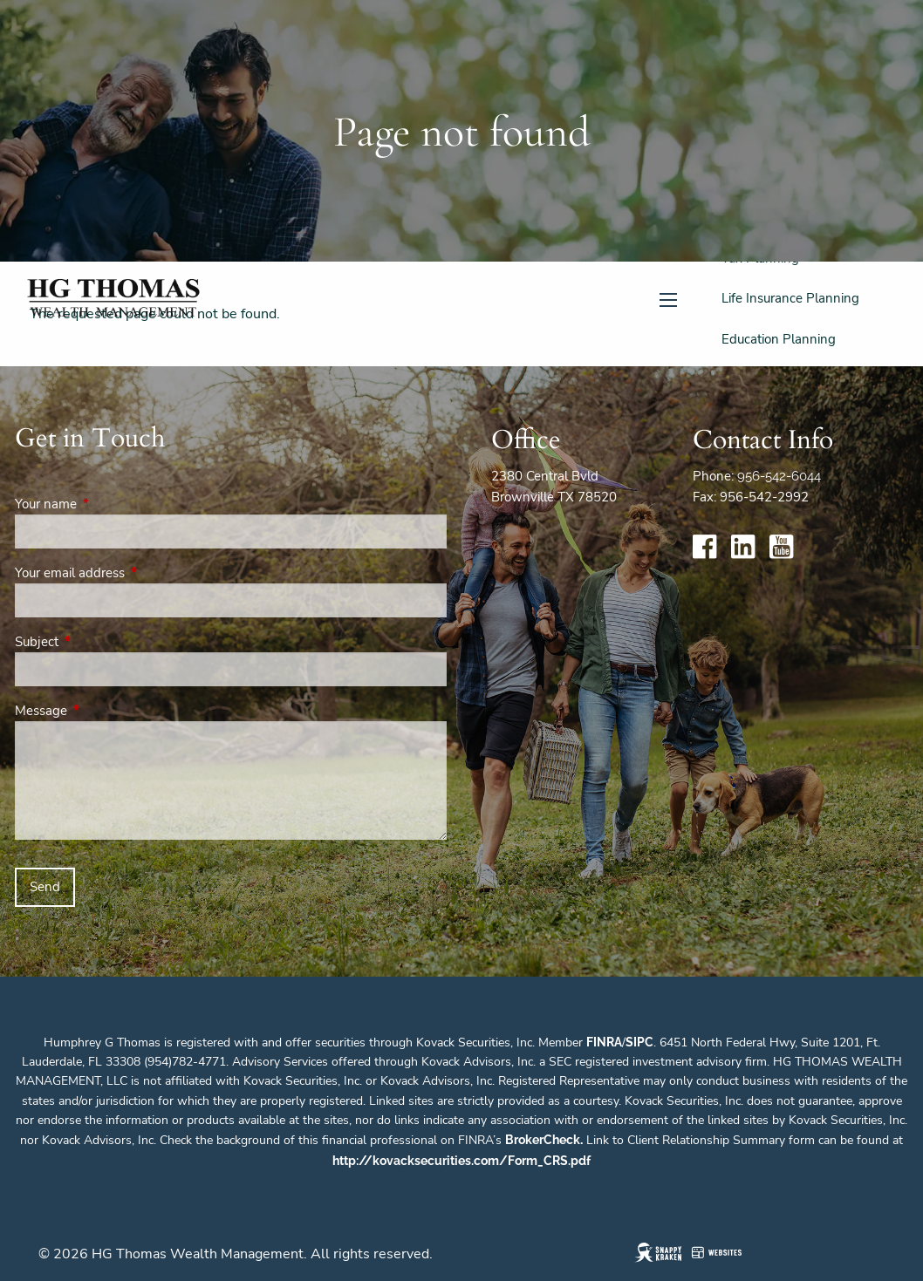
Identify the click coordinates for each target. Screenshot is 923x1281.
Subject (98, 642)
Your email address (131, 573)
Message (102, 710)
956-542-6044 (779, 476)
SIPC (639, 1042)
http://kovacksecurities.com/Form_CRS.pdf (461, 1161)
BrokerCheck (542, 1140)
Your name (107, 504)
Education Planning (778, 339)
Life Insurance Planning (790, 298)
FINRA (604, 1042)
